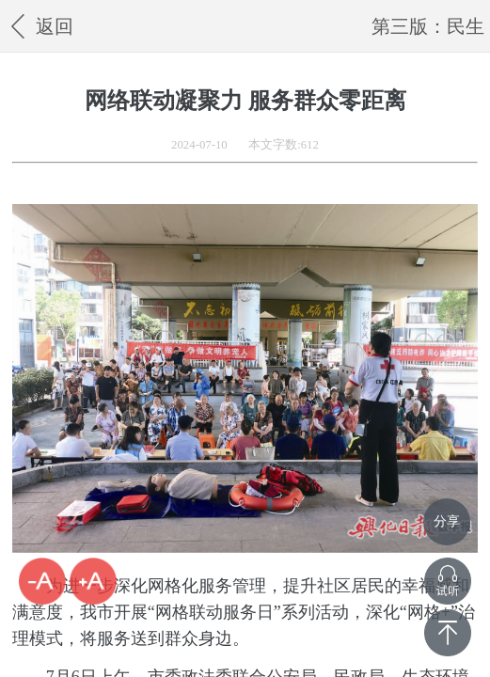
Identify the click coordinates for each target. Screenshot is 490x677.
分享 (447, 521)
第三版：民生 (427, 26)
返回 (39, 26)
